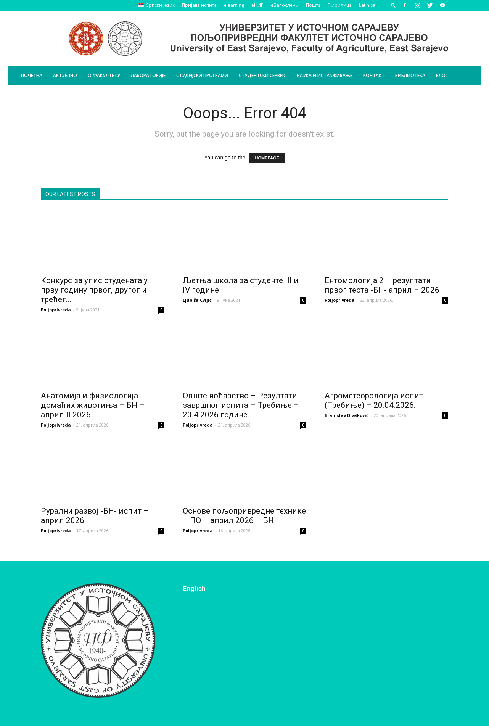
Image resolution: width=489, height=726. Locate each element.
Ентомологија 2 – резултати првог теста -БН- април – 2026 (382, 285)
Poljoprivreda (56, 309)
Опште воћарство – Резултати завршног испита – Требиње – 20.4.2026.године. (241, 405)
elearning (234, 5)
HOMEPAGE (267, 158)
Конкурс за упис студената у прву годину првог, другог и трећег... (94, 290)
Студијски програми (202, 75)
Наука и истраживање (324, 75)
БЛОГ (442, 75)
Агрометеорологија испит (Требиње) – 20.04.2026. (374, 400)
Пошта (313, 5)
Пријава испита (199, 5)
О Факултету (104, 75)
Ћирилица (340, 5)
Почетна (31, 75)
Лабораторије (148, 75)
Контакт (373, 75)
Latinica (367, 5)
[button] (393, 5)
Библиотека (410, 75)
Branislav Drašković (346, 415)
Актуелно (65, 75)
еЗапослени (285, 5)
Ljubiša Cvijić (197, 300)
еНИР (257, 5)
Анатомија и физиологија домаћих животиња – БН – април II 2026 (93, 405)
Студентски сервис (262, 75)
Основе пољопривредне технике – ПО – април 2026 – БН (244, 515)
